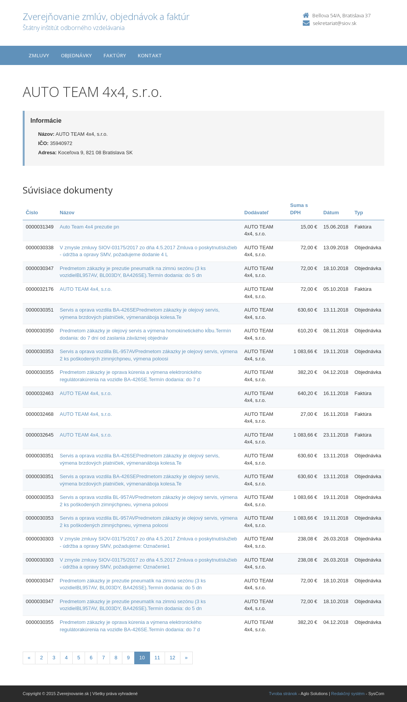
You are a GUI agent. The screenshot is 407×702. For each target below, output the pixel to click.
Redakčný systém (348, 693)
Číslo (32, 212)
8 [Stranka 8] (116, 657)
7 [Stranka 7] (103, 657)
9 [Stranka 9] (128, 657)
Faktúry (114, 55)
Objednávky (76, 55)
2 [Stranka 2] (41, 657)
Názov (67, 212)
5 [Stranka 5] (78, 657)
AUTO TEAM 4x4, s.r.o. (86, 289)
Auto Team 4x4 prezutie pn (89, 227)
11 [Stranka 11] (157, 657)
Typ (359, 212)
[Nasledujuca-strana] (186, 658)
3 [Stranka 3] (53, 657)
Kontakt (150, 55)
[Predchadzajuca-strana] (29, 658)
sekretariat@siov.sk (334, 23)
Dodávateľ (256, 212)
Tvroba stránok (283, 693)
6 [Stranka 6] (91, 657)
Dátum (331, 212)
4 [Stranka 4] (66, 657)
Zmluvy (38, 55)
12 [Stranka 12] (172, 657)
